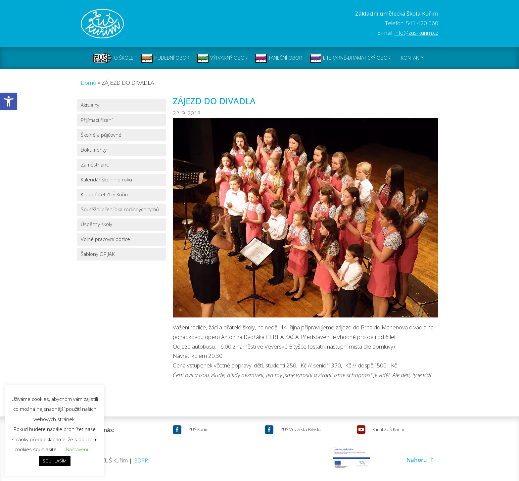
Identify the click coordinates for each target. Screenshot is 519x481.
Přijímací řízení (97, 120)
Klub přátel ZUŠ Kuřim (105, 195)
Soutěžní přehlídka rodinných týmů (120, 210)
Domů (88, 82)
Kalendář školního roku (106, 180)
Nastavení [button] (77, 449)
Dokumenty (94, 150)
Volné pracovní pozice (105, 239)
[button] (8, 101)
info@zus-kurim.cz (416, 32)
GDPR (140, 460)
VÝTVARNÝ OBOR (222, 58)
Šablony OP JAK (98, 254)
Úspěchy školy (96, 224)
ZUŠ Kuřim (198, 429)
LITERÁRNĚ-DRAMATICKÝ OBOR (350, 58)
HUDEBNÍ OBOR (165, 58)
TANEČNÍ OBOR (278, 58)
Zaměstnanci (95, 165)
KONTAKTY (412, 58)
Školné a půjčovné (101, 135)
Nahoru (416, 459)
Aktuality (90, 105)
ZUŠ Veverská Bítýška (300, 429)
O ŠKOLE (113, 58)
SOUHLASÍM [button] (55, 461)
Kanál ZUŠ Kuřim (388, 429)
